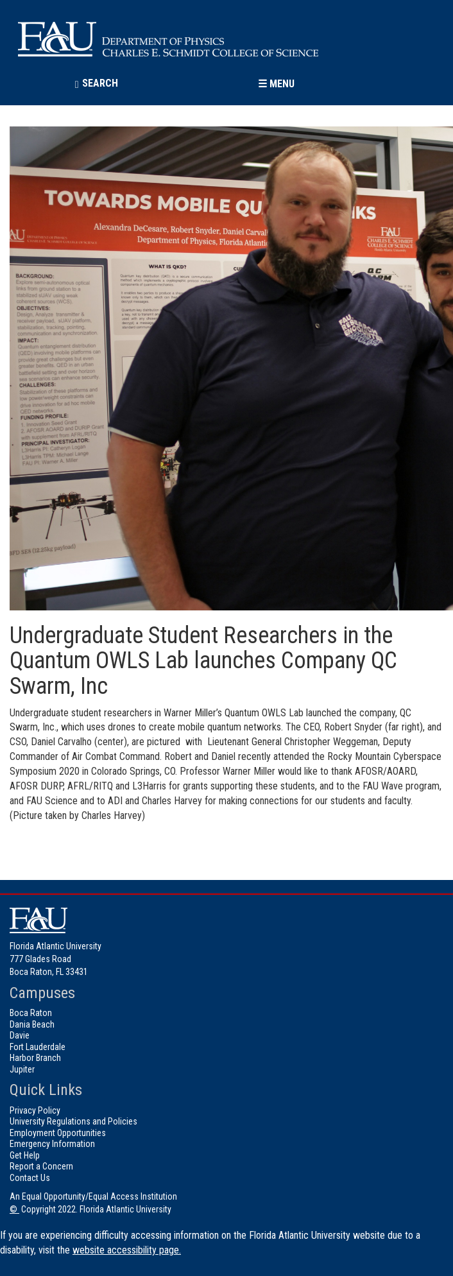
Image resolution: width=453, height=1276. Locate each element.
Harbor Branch (35, 1058)
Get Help (25, 1155)
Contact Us (30, 1178)
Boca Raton (31, 1013)
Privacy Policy (35, 1110)
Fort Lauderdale (37, 1047)
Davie (20, 1035)
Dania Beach (32, 1024)
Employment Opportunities (58, 1133)
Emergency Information (52, 1144)
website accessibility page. (127, 1250)
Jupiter (22, 1069)
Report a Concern (41, 1166)
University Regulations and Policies (73, 1121)
